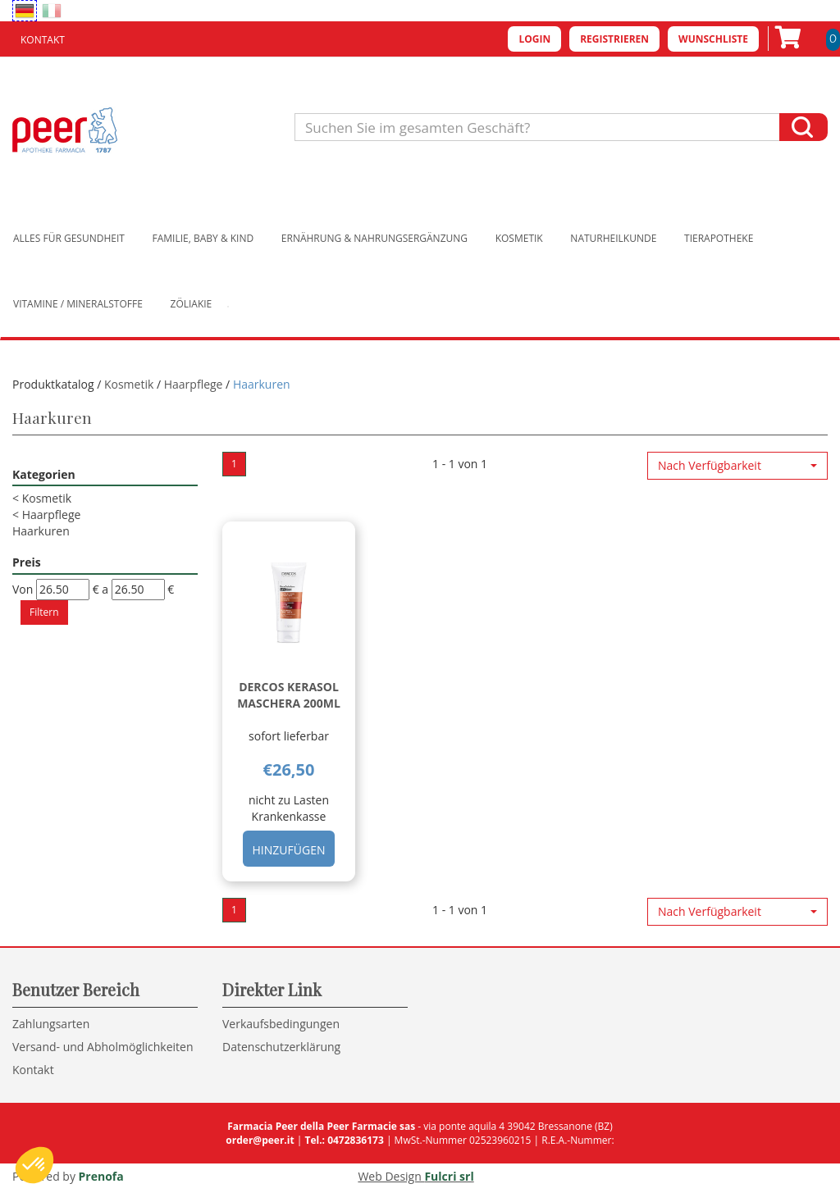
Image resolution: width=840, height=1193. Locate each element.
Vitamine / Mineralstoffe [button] (78, 304)
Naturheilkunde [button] (613, 238)
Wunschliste (713, 39)
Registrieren (614, 39)
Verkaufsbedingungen (281, 1023)
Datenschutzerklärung (281, 1046)
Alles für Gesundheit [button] (69, 238)
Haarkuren (41, 531)
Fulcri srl (448, 1176)
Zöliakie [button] (191, 304)
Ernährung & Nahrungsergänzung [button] (374, 238)
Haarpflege (193, 384)
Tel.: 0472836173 (343, 1140)
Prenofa (101, 1176)
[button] (737, 466)
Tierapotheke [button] (718, 238)
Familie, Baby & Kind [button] (203, 238)
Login (534, 39)
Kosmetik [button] (519, 238)
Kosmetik (128, 384)
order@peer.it (260, 1140)
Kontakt (43, 40)
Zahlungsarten (50, 1023)
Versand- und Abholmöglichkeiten (103, 1046)
